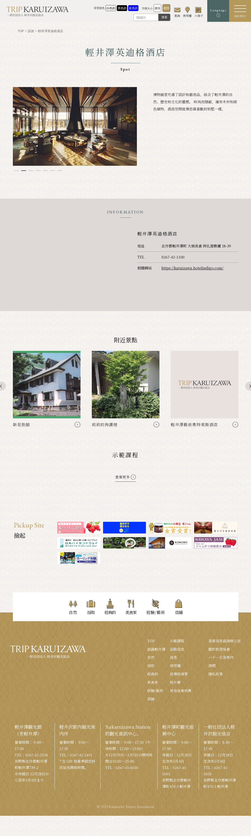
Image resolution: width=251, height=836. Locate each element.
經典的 (152, 674)
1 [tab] (16, 170)
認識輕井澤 (156, 649)
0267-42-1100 (172, 257)
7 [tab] (59, 170)
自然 (150, 657)
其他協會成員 (180, 690)
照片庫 (175, 682)
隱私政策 (215, 674)
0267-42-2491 (81, 755)
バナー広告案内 (221, 657)
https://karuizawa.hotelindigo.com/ (192, 268)
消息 (173, 657)
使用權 (175, 665)
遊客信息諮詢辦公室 (224, 640)
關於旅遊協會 (219, 649)
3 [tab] (30, 170)
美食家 (152, 682)
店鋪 (150, 699)
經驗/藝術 (155, 690)
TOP (151, 640)
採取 (150, 665)
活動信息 (177, 649)
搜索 (163, 17)
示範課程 (177, 640)
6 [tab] (52, 170)
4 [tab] (38, 170)
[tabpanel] (75, 126)
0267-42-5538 (36, 755)
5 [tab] (45, 170)
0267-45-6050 (127, 767)
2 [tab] (23, 170)
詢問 (212, 665)
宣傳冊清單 (179, 674)
